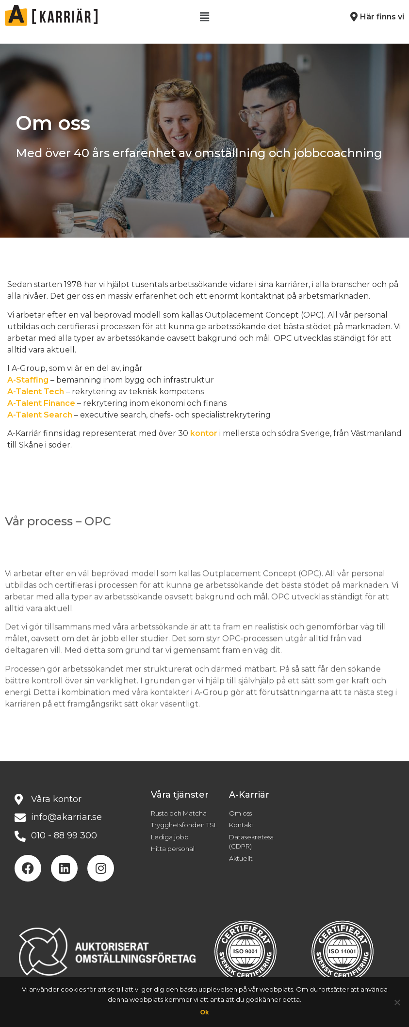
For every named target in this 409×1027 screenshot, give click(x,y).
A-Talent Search (39, 414)
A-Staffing (28, 380)
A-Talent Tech (35, 391)
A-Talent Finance (41, 403)
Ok (204, 1012)
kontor (203, 433)
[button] (204, 17)
